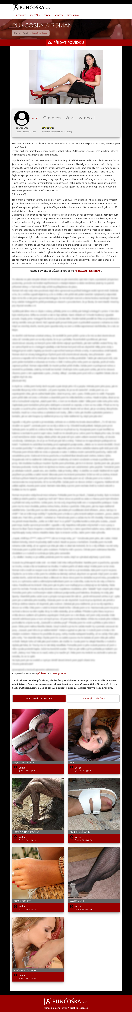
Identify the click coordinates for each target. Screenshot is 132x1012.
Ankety (58, 15)
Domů (17, 33)
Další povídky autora (39, 698)
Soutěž (35, 15)
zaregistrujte (59, 673)
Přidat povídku (68, 42)
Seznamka (73, 15)
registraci (94, 270)
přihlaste (41, 673)
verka (35, 117)
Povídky (21, 15)
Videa (47, 15)
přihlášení (81, 270)
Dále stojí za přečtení (93, 698)
